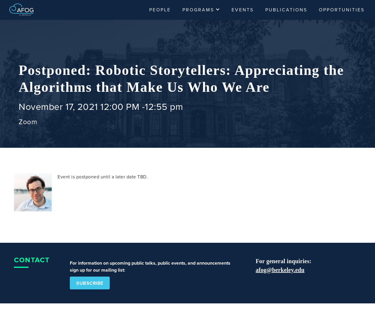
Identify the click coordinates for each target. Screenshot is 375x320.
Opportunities (342, 10)
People (160, 10)
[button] (201, 10)
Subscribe (89, 283)
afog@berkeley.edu (280, 270)
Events (243, 10)
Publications (286, 10)
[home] (21, 9)
